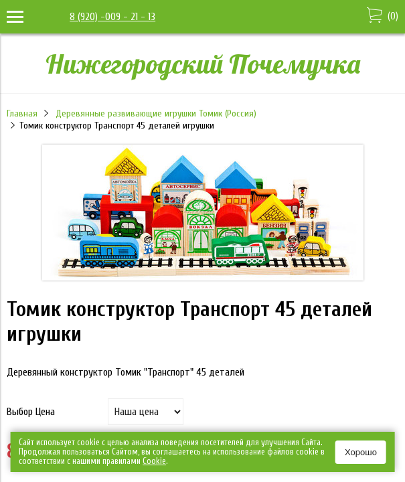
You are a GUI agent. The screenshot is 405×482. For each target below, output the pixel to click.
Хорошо (361, 452)
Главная (22, 113)
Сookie (154, 461)
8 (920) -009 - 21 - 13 (112, 17)
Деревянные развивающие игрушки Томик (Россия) (156, 113)
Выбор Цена (31, 412)
